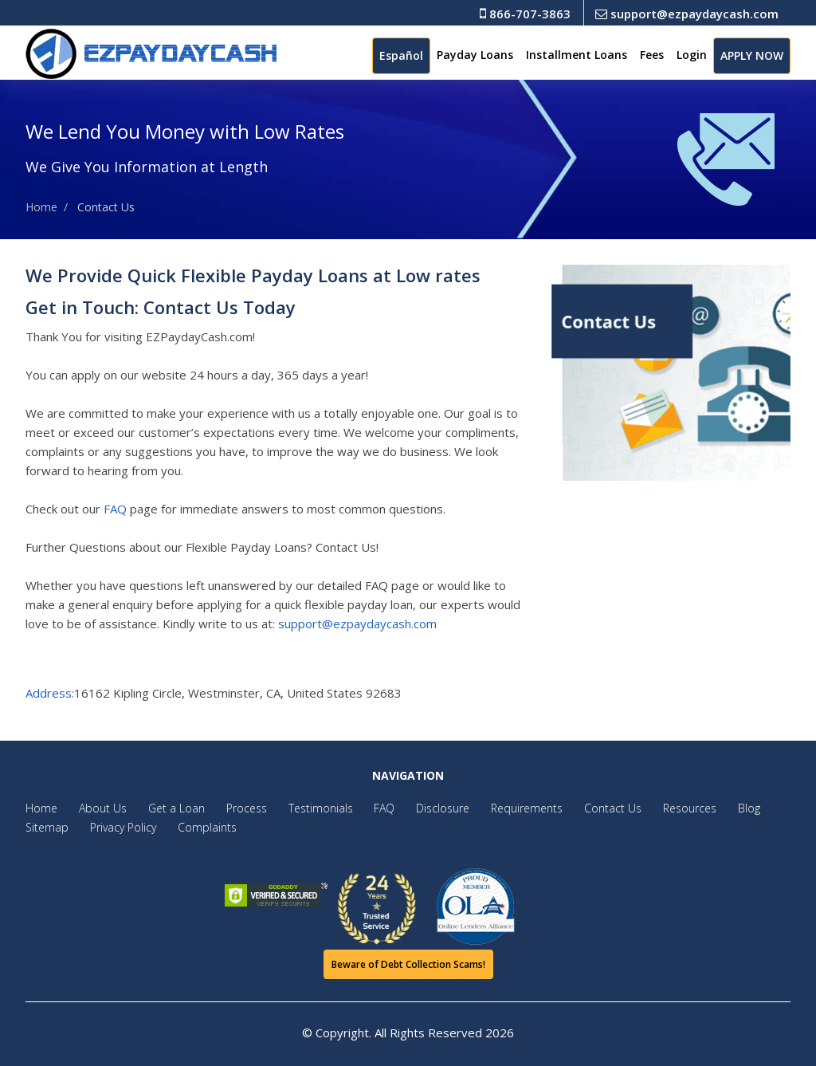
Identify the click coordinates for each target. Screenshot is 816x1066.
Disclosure (419, 808)
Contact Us (581, 808)
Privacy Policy (119, 827)
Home (41, 206)
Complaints (199, 827)
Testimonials (305, 808)
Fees (652, 54)
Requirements (500, 808)
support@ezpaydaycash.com (687, 14)
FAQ (115, 509)
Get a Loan (168, 808)
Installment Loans (576, 54)
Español (401, 55)
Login (692, 54)
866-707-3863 (525, 14)
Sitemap (47, 827)
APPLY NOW (751, 55)
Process (234, 808)
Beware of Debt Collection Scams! (408, 964)
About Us (99, 808)
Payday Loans (475, 54)
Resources (654, 808)
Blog (710, 808)
